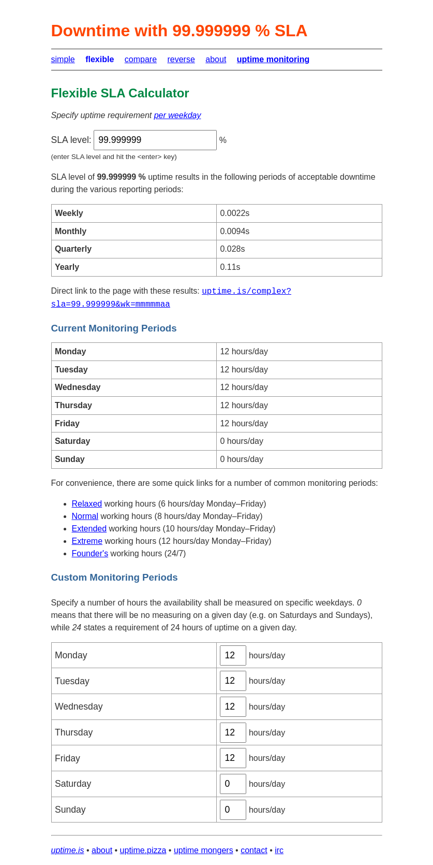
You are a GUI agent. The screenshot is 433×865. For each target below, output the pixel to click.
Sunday (70, 809)
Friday (67, 758)
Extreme (87, 541)
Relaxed (87, 503)
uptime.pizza (143, 850)
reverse (181, 59)
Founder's (90, 553)
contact (254, 850)
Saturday (73, 783)
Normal (85, 516)
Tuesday (72, 681)
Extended (89, 528)
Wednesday (79, 706)
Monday (71, 655)
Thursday (74, 732)
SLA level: (71, 140)
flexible (99, 59)
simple (63, 59)
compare (141, 59)
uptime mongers (203, 850)
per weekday (177, 115)
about (215, 59)
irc (279, 850)
